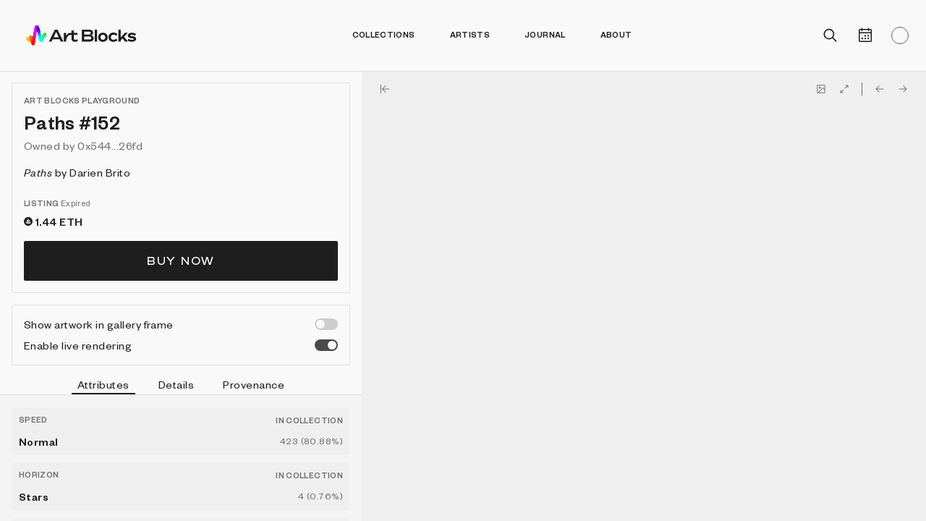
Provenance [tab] (253, 384)
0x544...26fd (110, 145)
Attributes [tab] (103, 386)
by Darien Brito (77, 172)
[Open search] (830, 35)
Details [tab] (176, 384)
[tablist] (181, 386)
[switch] (326, 324)
